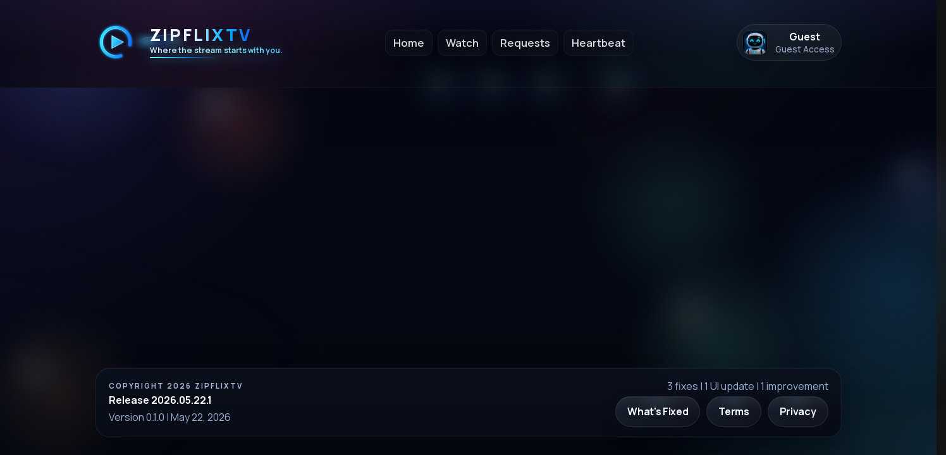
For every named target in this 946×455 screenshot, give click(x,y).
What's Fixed (657, 411)
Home (408, 42)
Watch (462, 42)
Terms (733, 411)
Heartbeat (598, 42)
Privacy (798, 411)
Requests (525, 42)
